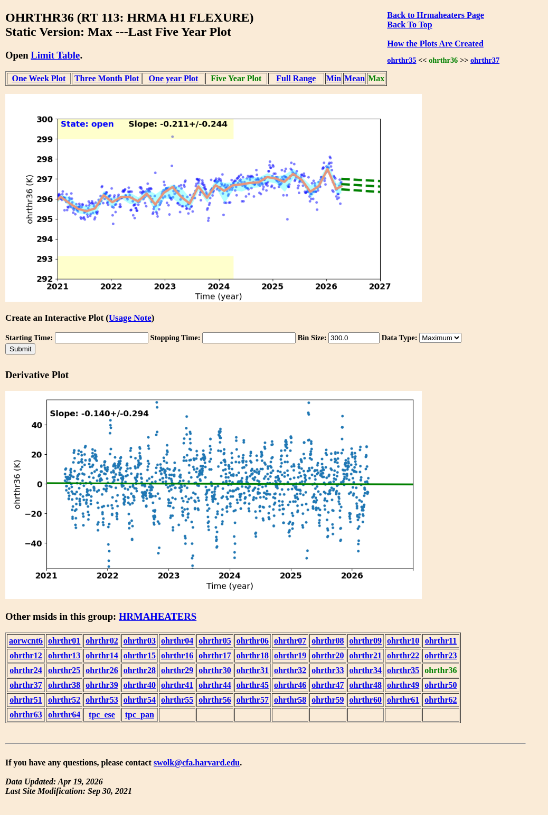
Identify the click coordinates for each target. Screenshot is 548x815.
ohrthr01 (64, 640)
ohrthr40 (140, 684)
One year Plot (174, 78)
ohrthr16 (177, 655)
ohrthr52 (64, 699)
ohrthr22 (403, 655)
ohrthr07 (290, 640)
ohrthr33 (327, 670)
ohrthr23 (440, 655)
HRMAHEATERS (157, 616)
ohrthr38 (64, 684)
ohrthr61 (403, 699)
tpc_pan (139, 714)
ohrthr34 (365, 670)
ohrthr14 (102, 655)
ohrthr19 (290, 655)
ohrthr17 (215, 655)
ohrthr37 (484, 60)
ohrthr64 (64, 714)
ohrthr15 (140, 655)
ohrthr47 (327, 684)
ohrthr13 (64, 655)
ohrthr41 (177, 684)
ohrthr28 (140, 670)
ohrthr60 (365, 699)
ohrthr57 (253, 699)
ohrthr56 (215, 699)
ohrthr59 (327, 699)
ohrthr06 (253, 640)
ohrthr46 (290, 684)
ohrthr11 (441, 640)
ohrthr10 (403, 640)
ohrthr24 (26, 670)
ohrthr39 (102, 684)
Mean (354, 78)
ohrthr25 (64, 670)
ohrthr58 (290, 699)
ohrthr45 (253, 684)
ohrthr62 (440, 699)
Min (333, 78)
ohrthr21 (365, 655)
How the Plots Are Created (435, 43)
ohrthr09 (365, 640)
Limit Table (55, 55)
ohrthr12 (26, 655)
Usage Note (130, 318)
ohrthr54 (140, 699)
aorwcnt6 (26, 640)
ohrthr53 (102, 699)
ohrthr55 (177, 699)
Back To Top (409, 24)
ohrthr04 (177, 640)
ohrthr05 (215, 640)
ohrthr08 (327, 640)
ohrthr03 (140, 640)
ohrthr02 (102, 640)
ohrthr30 (215, 670)
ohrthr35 (401, 60)
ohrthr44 (215, 684)
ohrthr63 (26, 714)
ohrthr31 (253, 670)
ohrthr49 (403, 684)
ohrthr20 (327, 655)
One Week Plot (38, 78)
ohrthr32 (290, 670)
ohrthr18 (253, 655)
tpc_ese (102, 714)
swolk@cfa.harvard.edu (197, 762)
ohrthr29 (177, 670)
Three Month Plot (106, 78)
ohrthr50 (440, 684)
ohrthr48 (365, 684)
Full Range (296, 78)
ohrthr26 (102, 670)
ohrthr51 (26, 699)
